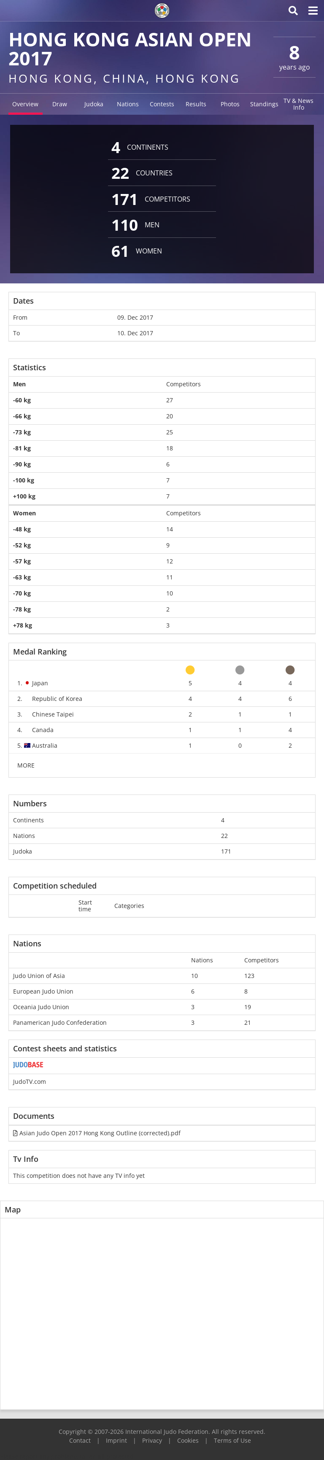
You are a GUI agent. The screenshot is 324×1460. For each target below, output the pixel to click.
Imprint (116, 1440)
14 (169, 529)
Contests (162, 104)
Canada (43, 730)
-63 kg (22, 577)
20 (169, 416)
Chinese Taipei (53, 714)
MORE (26, 765)
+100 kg (24, 496)
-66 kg (22, 416)
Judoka (93, 104)
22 (224, 836)
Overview (25, 104)
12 (169, 561)
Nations (128, 104)
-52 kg (22, 545)
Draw (59, 104)
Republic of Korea (57, 699)
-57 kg (22, 561)
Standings (264, 104)
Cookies (188, 1440)
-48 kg (22, 529)
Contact (80, 1440)
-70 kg (22, 593)
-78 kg (22, 609)
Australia (44, 745)
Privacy (152, 1440)
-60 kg (22, 400)
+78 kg (22, 625)
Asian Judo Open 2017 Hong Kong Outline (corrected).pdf (97, 1133)
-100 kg (23, 480)
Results (196, 104)
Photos (230, 104)
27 (169, 400)
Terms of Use (232, 1440)
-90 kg (22, 464)
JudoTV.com (29, 1081)
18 (169, 448)
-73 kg (22, 432)
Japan (40, 683)
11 (169, 577)
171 (226, 851)
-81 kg (22, 448)
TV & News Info (298, 104)
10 (169, 593)
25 (169, 432)
